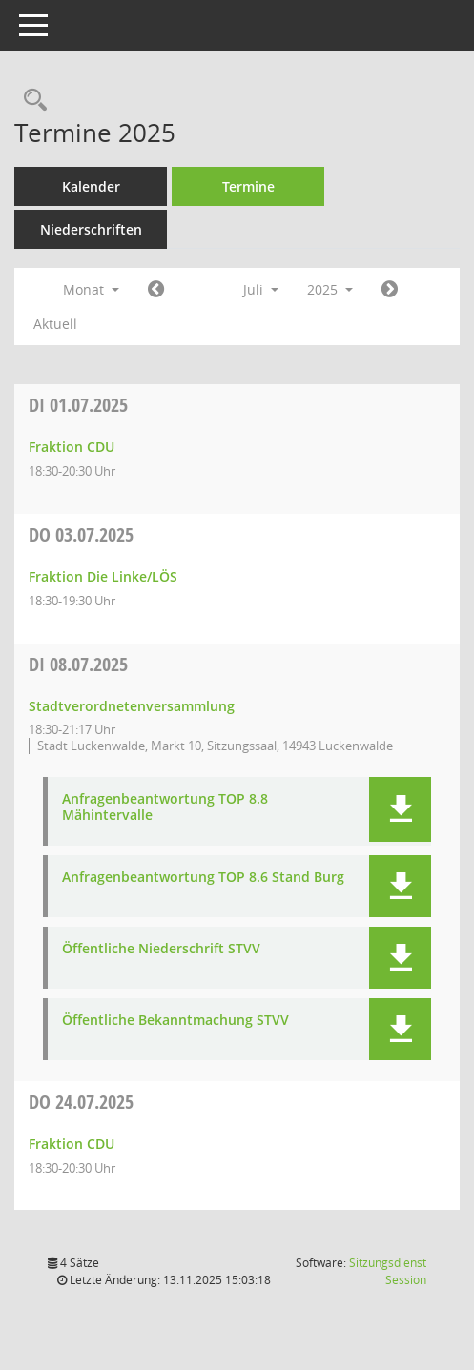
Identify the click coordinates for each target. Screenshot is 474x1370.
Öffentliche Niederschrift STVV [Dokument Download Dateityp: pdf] (161, 949)
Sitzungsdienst (387, 1271)
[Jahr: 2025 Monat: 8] (389, 290)
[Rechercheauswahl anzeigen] (30, 100)
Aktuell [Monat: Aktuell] (55, 324)
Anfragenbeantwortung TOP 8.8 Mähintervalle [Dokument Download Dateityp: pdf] (165, 807)
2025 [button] (330, 289)
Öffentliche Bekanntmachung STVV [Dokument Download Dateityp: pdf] (175, 1020)
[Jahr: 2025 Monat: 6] (156, 290)
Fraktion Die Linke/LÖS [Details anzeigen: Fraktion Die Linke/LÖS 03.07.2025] (103, 576)
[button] (400, 809)
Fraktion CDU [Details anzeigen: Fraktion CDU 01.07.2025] (71, 447)
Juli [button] (260, 289)
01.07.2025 (78, 405)
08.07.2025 (78, 664)
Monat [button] (91, 289)
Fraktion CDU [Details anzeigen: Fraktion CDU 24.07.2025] (71, 1144)
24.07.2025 (81, 1101)
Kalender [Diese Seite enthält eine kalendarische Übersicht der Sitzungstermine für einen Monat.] (91, 186)
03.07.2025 (81, 534)
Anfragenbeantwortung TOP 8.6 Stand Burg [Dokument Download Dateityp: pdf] (203, 877)
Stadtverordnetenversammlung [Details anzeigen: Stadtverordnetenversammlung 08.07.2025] (132, 706)
